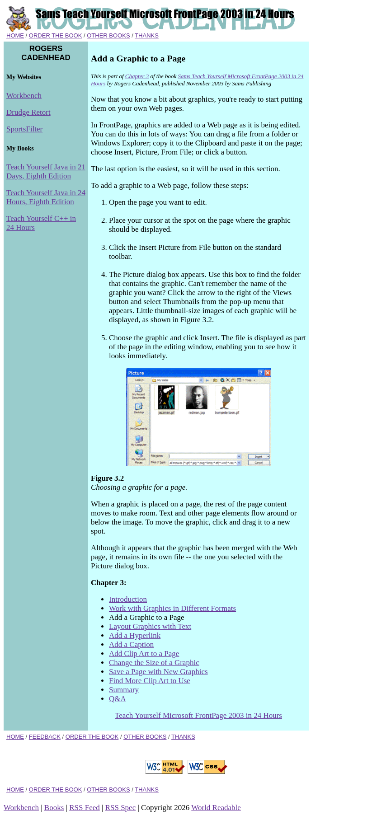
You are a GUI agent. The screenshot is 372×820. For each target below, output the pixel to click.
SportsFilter (24, 129)
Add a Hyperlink (134, 635)
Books (54, 807)
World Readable (216, 807)
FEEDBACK (45, 736)
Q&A (117, 698)
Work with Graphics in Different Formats (172, 608)
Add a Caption (131, 644)
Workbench (24, 95)
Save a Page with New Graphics (158, 671)
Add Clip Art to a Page (144, 653)
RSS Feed (84, 807)
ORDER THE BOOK (55, 35)
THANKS (147, 35)
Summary (124, 689)
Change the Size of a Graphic (154, 662)
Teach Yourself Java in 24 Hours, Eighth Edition (45, 197)
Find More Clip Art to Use (149, 680)
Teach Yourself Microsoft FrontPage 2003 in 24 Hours (198, 715)
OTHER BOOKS (108, 35)
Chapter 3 (137, 76)
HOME (15, 35)
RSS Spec (120, 807)
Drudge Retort (28, 112)
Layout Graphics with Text (150, 626)
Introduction (128, 599)
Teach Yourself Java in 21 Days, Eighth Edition (45, 171)
